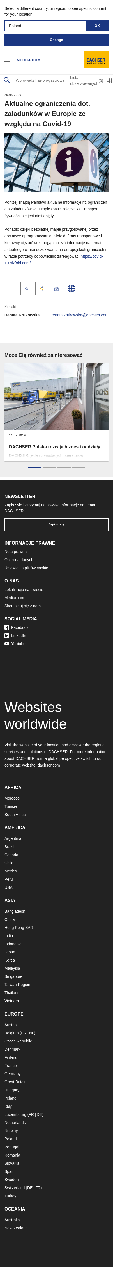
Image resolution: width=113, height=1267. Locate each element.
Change (56, 40)
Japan (9, 952)
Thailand (12, 993)
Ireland (10, 1098)
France (10, 1065)
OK (97, 26)
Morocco (12, 798)
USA (8, 887)
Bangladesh (14, 911)
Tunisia (10, 806)
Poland (10, 1139)
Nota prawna (15, 551)
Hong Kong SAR (18, 927)
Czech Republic (18, 1041)
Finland (10, 1057)
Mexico (10, 871)
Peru (8, 879)
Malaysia (12, 968)
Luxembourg (15, 1114)
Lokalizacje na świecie (23, 589)
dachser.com (49, 765)
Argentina (12, 838)
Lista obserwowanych (86, 80)
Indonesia (13, 944)
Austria (10, 1025)
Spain (9, 1171)
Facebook (16, 627)
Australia (12, 1220)
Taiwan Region (17, 984)
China (9, 919)
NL (31, 1033)
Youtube (15, 644)
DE (39, 1114)
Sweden (11, 1179)
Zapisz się (57, 524)
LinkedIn (15, 635)
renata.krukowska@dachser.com (80, 315)
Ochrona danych (18, 559)
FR (23, 1033)
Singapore (13, 976)
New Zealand (16, 1228)
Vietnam (11, 1001)
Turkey (10, 1196)
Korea (9, 960)
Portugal (11, 1147)
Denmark (12, 1049)
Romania (12, 1155)
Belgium (11, 1033)
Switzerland (14, 1188)
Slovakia (11, 1163)
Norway (11, 1130)
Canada (11, 855)
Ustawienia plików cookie (26, 568)
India (8, 935)
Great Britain (15, 1082)
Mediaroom (29, 60)
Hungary (11, 1090)
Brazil (9, 846)
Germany (12, 1073)
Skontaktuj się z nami (22, 606)
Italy (8, 1106)
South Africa (15, 814)
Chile (8, 863)
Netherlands (15, 1122)
